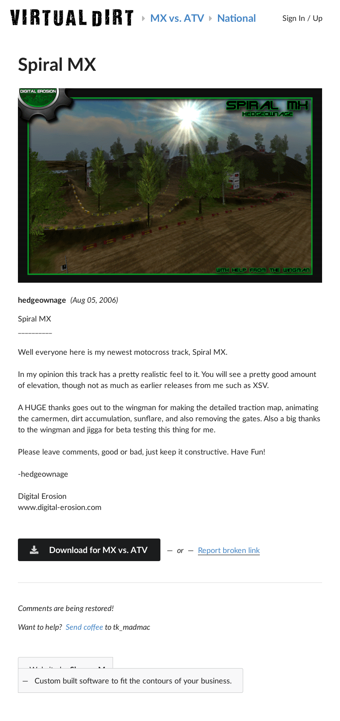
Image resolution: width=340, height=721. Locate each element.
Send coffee (84, 626)
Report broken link (229, 550)
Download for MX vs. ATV (88, 549)
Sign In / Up (302, 18)
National (236, 18)
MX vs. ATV (177, 18)
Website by (125, 675)
